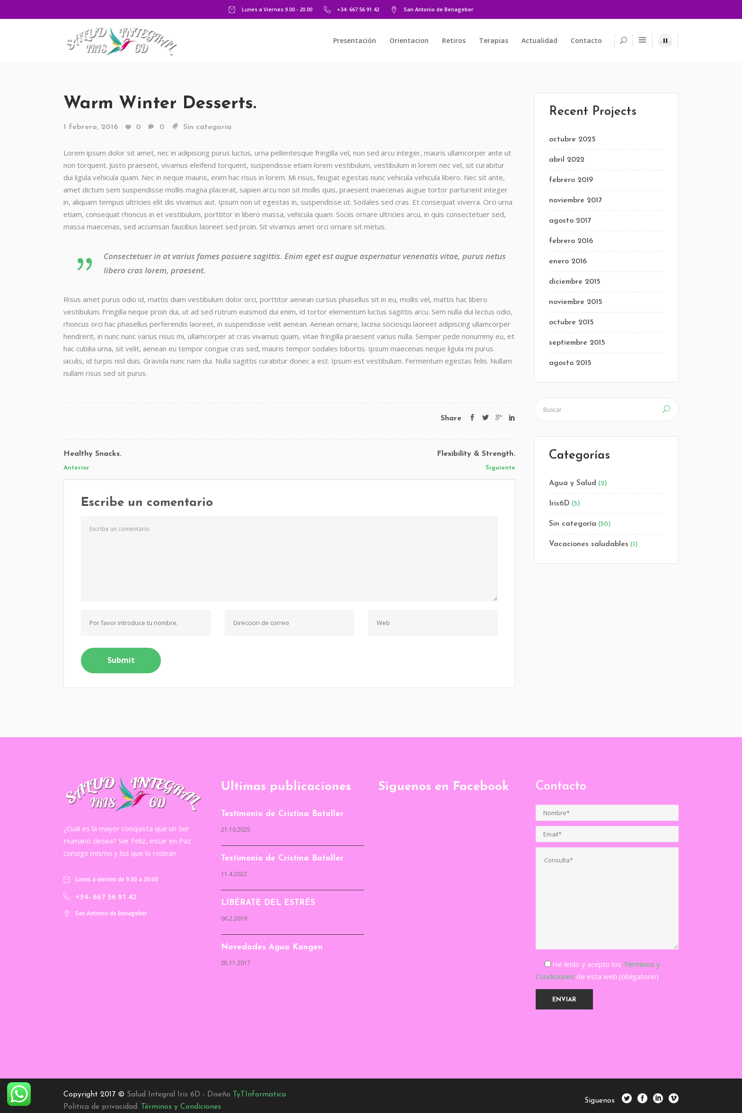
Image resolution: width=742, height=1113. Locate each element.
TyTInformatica (259, 1094)
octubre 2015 (571, 322)
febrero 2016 (571, 241)
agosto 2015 (570, 363)
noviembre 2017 (575, 200)
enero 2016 (568, 261)
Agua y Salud (572, 483)
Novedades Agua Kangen (272, 947)
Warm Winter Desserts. (159, 104)
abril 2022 (566, 160)
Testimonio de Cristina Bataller (282, 814)
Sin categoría (207, 127)
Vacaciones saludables (588, 544)
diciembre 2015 (575, 282)
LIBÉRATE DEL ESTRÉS (268, 903)
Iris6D (559, 503)
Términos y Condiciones (181, 1107)
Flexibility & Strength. (476, 454)
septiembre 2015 (577, 343)
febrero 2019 (571, 180)
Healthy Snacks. (92, 454)
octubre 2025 (572, 139)
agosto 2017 (570, 221)
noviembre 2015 (575, 302)
